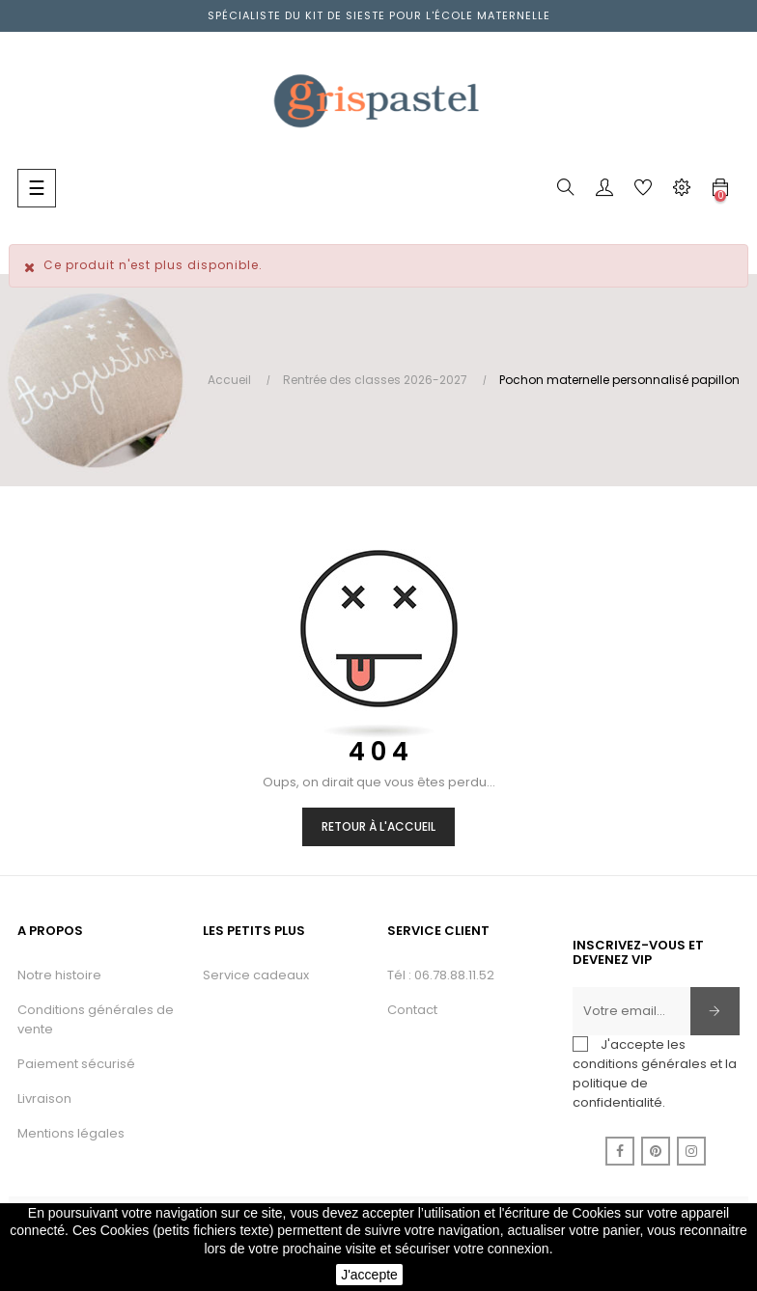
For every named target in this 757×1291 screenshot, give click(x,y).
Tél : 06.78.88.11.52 (440, 975)
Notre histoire (59, 975)
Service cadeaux (256, 975)
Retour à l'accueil (378, 826)
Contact (412, 1010)
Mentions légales (71, 1133)
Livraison (44, 1098)
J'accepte (369, 1274)
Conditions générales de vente (95, 1019)
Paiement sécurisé (76, 1064)
